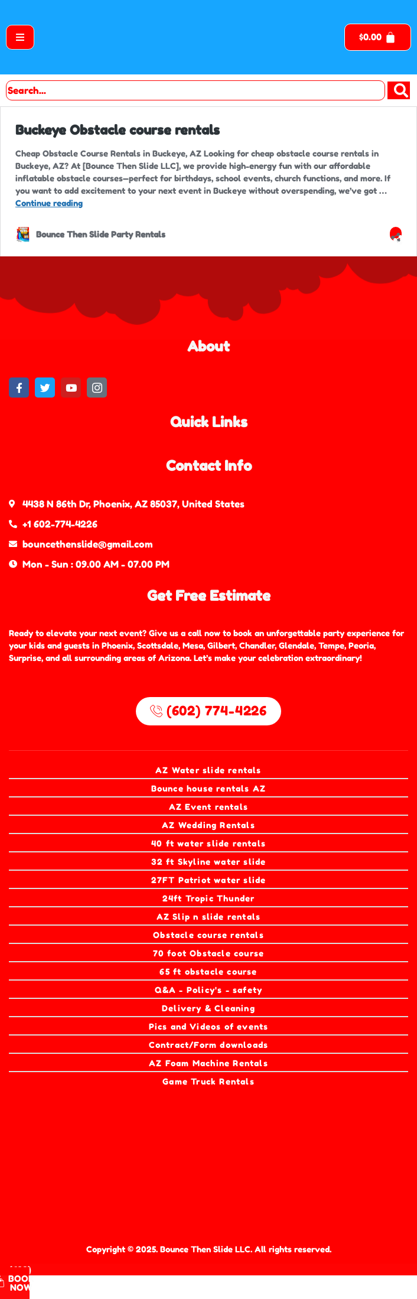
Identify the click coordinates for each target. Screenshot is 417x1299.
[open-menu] (20, 37)
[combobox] (195, 90)
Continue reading (49, 203)
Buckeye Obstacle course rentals (117, 130)
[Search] (398, 90)
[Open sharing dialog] (396, 234)
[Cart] (377, 37)
